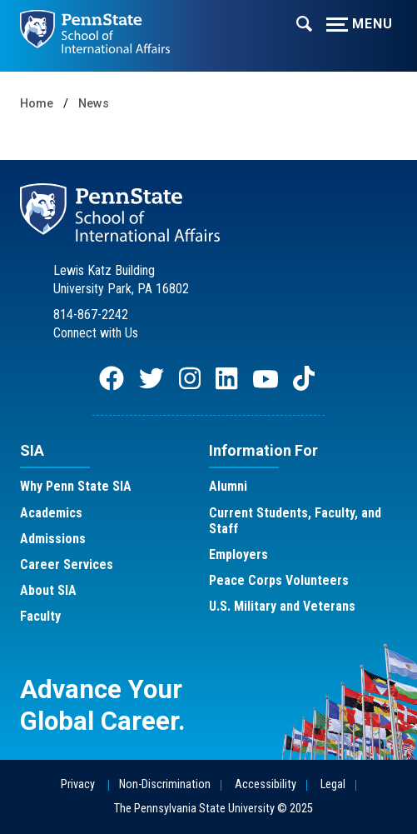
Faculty (40, 616)
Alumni (228, 486)
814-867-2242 (90, 314)
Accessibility (265, 784)
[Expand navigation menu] (304, 22)
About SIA (48, 590)
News (93, 104)
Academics (51, 513)
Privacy (78, 784)
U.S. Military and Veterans (282, 606)
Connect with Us (95, 333)
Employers (238, 554)
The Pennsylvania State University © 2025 (213, 809)
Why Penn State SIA (76, 486)
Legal (332, 784)
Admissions (53, 539)
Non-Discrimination (165, 784)
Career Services (66, 564)
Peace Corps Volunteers (279, 580)
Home (36, 104)
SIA (32, 450)
